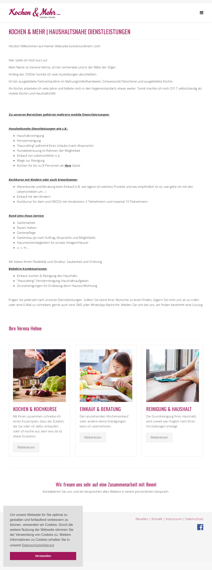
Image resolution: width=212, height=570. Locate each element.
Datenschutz (194, 519)
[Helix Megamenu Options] (201, 13)
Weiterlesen (26, 447)
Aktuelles (141, 519)
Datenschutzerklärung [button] (38, 545)
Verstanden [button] (43, 556)
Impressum (174, 519)
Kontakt (157, 519)
